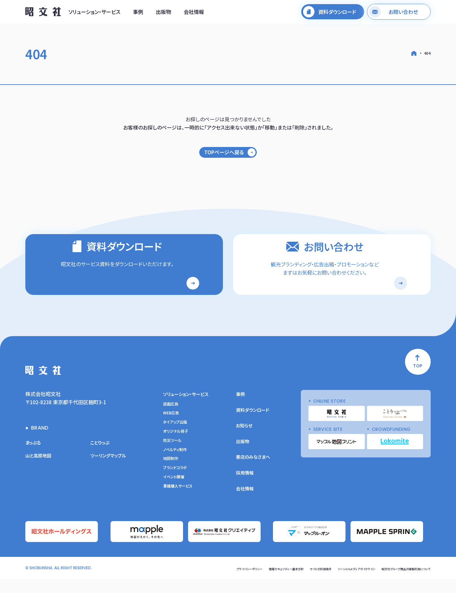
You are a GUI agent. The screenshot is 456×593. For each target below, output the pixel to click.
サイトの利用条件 (287, 582)
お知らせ (244, 442)
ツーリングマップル (110, 471)
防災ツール (172, 456)
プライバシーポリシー (197, 582)
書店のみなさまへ (253, 473)
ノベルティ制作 (175, 465)
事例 (138, 13)
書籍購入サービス (178, 502)
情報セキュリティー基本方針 (244, 582)
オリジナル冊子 (175, 447)
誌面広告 (170, 420)
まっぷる (34, 458)
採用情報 (245, 489)
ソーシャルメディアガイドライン (333, 582)
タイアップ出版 (175, 438)
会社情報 (194, 13)
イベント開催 (173, 492)
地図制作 (170, 474)
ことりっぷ (101, 458)
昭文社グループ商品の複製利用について (397, 582)
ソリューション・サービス (94, 13)
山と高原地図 (40, 471)
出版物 (163, 13)
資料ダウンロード (252, 426)
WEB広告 (171, 429)
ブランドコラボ (175, 484)
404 (427, 53)
